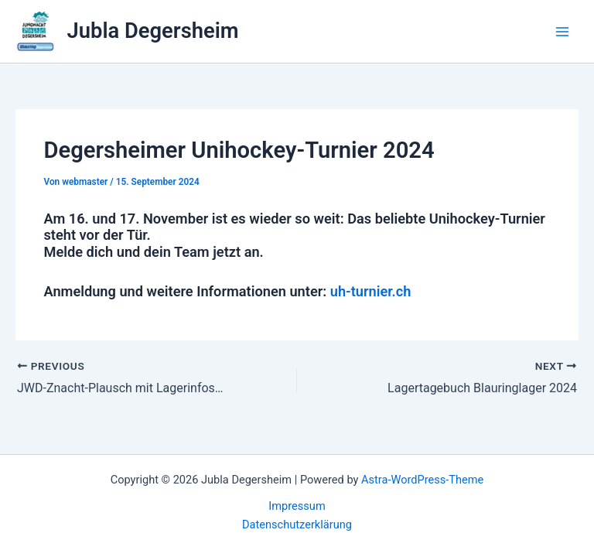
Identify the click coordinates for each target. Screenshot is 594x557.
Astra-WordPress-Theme (422, 480)
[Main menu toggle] (562, 31)
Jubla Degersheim (153, 31)
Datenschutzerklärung (297, 524)
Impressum (296, 506)
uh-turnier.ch (370, 291)
